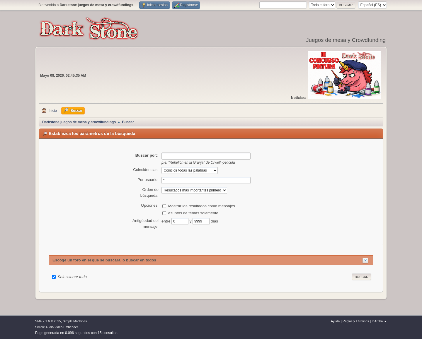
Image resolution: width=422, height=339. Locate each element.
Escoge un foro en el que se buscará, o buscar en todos (104, 260)
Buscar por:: (147, 155)
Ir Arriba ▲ (379, 321)
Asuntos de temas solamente (193, 212)
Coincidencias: (146, 169)
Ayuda (335, 321)
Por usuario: (148, 179)
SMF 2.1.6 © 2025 (48, 321)
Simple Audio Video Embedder (56, 327)
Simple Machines (75, 321)
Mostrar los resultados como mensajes (201, 205)
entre (166, 221)
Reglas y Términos (356, 321)
